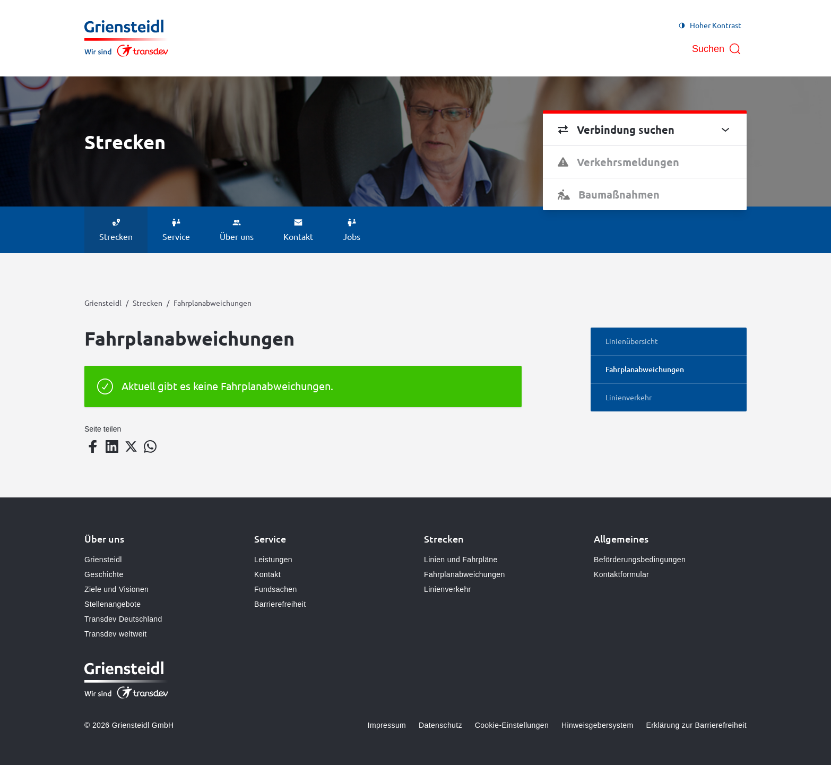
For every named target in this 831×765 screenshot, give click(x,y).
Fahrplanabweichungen (464, 574)
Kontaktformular (621, 574)
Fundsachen (275, 589)
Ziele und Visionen (116, 589)
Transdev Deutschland (123, 619)
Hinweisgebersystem (597, 725)
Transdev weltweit (115, 634)
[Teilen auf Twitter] (131, 446)
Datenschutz (440, 725)
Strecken (147, 302)
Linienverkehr (447, 589)
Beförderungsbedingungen (640, 559)
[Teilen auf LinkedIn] (111, 446)
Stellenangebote (112, 604)
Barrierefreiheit (280, 604)
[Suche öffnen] (717, 48)
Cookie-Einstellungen (512, 725)
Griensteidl (103, 302)
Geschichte (104, 574)
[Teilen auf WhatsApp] (150, 446)
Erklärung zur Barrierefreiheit (696, 725)
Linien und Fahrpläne (461, 559)
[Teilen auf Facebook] (92, 446)
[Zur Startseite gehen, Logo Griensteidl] (126, 38)
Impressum (387, 725)
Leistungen (273, 559)
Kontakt (267, 574)
